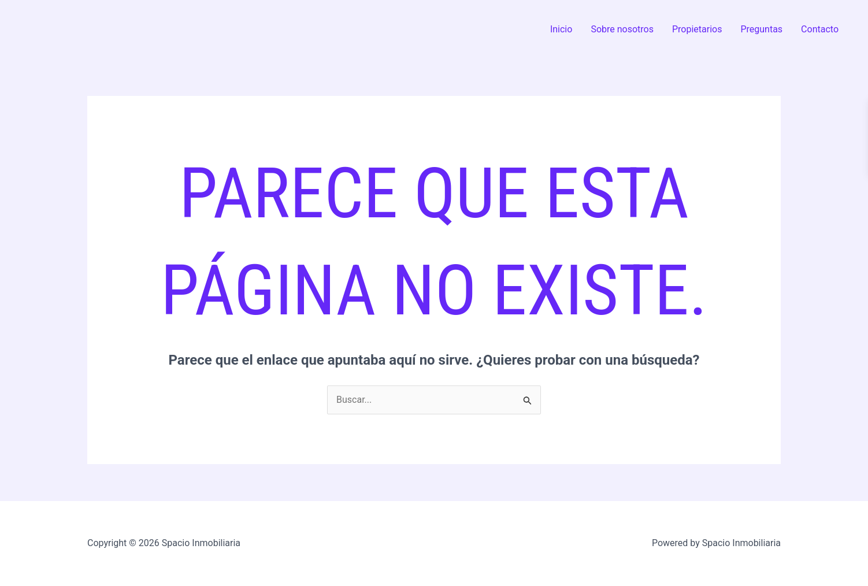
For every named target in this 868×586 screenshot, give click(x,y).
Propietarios (697, 29)
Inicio (561, 29)
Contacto (820, 29)
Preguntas (761, 29)
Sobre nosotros (622, 29)
